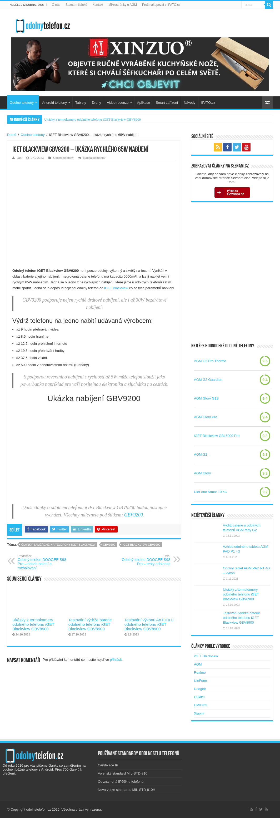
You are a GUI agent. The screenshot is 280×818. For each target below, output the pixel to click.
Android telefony (54, 103)
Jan (19, 157)
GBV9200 (133, 515)
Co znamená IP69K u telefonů (120, 781)
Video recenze (118, 103)
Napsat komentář (94, 157)
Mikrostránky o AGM (122, 5)
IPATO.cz (208, 103)
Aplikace (143, 103)
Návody (189, 103)
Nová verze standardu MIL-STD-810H (126, 790)
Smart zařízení (167, 103)
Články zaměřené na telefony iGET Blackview (58, 544)
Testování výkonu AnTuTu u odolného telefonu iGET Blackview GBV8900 (148, 624)
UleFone (200, 681)
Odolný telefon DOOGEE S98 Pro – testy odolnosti (143, 560)
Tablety (80, 103)
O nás (56, 5)
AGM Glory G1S (206, 398)
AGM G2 (200, 454)
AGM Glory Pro (205, 417)
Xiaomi (199, 713)
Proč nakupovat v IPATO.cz (161, 5)
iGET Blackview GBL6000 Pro (216, 436)
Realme (200, 672)
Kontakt (97, 5)
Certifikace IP (108, 765)
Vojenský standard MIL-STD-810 (122, 773)
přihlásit (116, 660)
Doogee (200, 689)
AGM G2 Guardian (208, 380)
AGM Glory (202, 473)
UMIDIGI (200, 705)
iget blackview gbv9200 (141, 544)
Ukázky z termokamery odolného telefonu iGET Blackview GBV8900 (92, 119)
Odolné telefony (22, 103)
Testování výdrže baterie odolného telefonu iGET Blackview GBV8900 (90, 624)
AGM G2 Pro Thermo (210, 361)
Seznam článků (76, 5)
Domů (11, 135)
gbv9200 (109, 544)
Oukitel (199, 697)
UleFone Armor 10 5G (210, 492)
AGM (198, 664)
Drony (96, 103)
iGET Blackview (116, 288)
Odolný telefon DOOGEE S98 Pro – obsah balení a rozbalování (45, 562)
